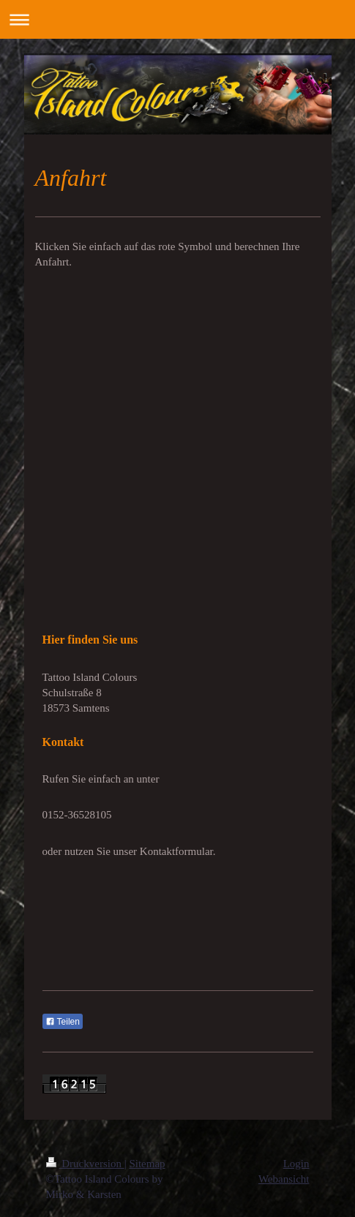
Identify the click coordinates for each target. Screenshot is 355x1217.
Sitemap (147, 1163)
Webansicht (284, 1179)
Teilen (62, 1022)
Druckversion (85, 1163)
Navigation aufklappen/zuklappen (177, 19)
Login (296, 1163)
